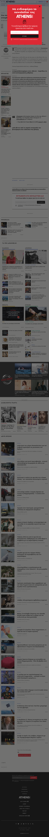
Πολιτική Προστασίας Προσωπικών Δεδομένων (29, 39)
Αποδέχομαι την (25, 39)
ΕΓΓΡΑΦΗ (24, 36)
